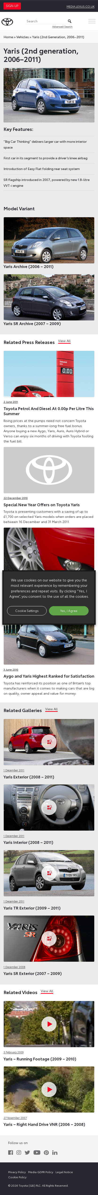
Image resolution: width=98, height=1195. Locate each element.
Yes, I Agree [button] (68, 610)
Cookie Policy (17, 1177)
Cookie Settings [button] (27, 610)
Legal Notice (64, 1172)
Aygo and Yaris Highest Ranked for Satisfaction (49, 676)
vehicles (22, 36)
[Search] (49, 21)
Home (8, 36)
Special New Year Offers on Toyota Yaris (42, 504)
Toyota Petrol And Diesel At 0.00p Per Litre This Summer (49, 410)
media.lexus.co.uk (80, 6)
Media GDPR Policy (40, 1172)
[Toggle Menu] (92, 21)
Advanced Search (62, 26)
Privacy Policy (17, 1172)
